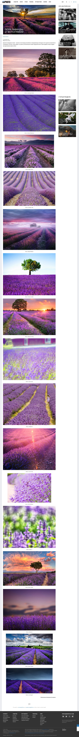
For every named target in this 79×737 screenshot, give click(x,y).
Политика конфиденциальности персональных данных (34, 732)
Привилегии (42, 718)
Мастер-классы (16, 720)
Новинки (34, 715)
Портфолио (5, 718)
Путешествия (38, 1)
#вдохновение (5, 36)
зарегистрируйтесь (30, 707)
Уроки (26, 1)
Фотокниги (42, 723)
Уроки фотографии (25, 715)
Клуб (50, 1)
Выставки (14, 715)
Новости (14, 721)
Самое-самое (5, 715)
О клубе (41, 715)
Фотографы (42, 720)
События (16, 1)
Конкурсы (14, 717)
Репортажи (15, 718)
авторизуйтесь (21, 707)
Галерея (45, 1)
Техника (31, 1)
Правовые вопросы (25, 720)
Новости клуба (43, 717)
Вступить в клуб (43, 721)
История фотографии (25, 718)
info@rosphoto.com (12, 732)
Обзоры (33, 717)
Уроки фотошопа (24, 717)
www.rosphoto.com (69, 721)
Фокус (21, 1)
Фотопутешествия (6, 717)
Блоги (41, 724)
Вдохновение (5, 720)
